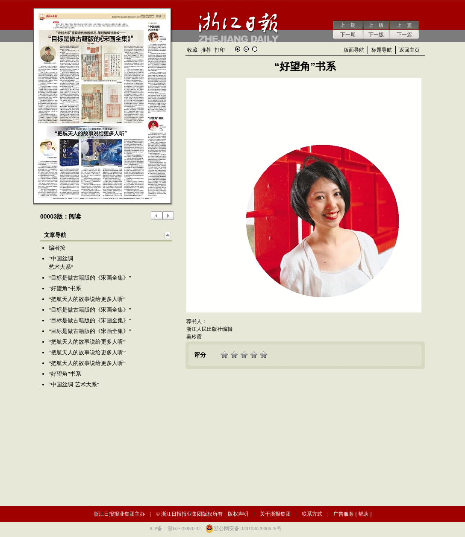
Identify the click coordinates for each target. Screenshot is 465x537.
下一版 (376, 35)
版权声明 (238, 514)
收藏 (192, 50)
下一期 (348, 35)
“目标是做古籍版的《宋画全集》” (90, 277)
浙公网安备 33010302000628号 (248, 528)
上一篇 (404, 25)
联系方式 (312, 514)
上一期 (348, 25)
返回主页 (409, 50)
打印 (220, 50)
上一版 (376, 25)
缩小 (246, 49)
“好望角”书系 (65, 288)
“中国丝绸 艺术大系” (74, 384)
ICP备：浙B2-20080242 (175, 528)
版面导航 (354, 50)
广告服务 (343, 514)
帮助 (363, 514)
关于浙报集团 (275, 514)
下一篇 (404, 35)
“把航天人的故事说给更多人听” (87, 299)
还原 (254, 49)
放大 (237, 49)
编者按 (57, 248)
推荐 (206, 50)
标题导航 (381, 50)
